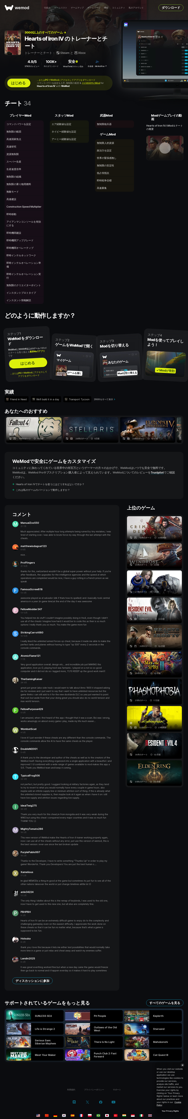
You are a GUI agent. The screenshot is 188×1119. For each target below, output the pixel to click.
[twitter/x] (87, 1102)
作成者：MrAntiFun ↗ (97, 66)
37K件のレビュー (32, 66)
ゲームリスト (60, 7)
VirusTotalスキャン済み (73, 66)
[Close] (182, 1065)
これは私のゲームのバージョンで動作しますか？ (43, 489)
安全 (73, 61)
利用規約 (71, 1089)
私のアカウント (136, 7)
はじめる (18, 83)
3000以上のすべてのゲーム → (45, 32)
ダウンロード (171, 7)
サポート (117, 1089)
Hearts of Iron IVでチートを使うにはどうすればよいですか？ (50, 484)
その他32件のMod (91, 83)
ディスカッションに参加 (32, 981)
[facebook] (100, 1102)
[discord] (74, 1102)
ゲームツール (93, 7)
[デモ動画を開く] (164, 148)
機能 (106, 7)
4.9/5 (32, 61)
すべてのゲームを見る (164, 1003)
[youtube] (113, 1102)
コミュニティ (118, 7)
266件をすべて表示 (103, 399)
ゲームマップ (77, 7)
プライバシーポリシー (94, 1089)
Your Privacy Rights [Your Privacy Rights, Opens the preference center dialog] (170, 1111)
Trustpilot (157, 472)
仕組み (47, 7)
